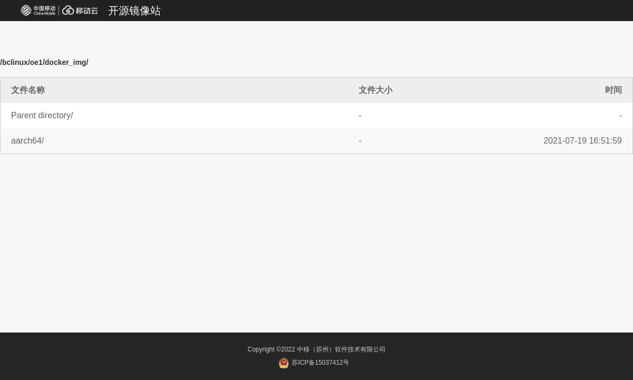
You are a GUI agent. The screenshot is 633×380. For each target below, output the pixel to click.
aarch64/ (27, 140)
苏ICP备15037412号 (314, 362)
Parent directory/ (42, 115)
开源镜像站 (134, 10)
